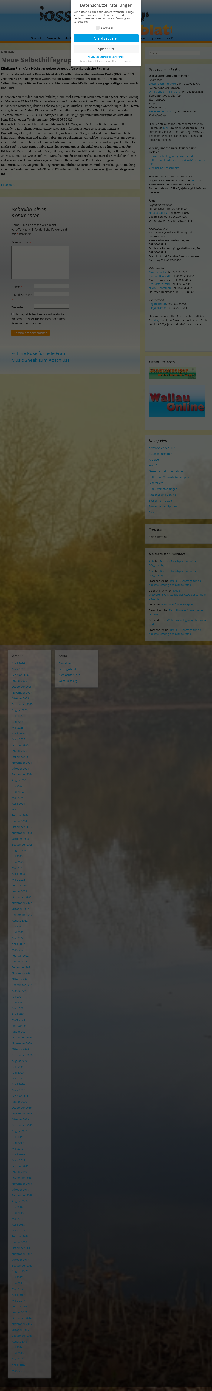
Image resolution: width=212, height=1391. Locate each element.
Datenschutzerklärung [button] (108, 61)
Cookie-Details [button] (87, 61)
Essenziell (105, 27)
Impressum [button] (126, 61)
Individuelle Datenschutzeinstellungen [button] (106, 56)
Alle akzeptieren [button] (106, 38)
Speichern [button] (106, 49)
